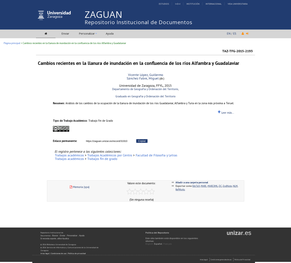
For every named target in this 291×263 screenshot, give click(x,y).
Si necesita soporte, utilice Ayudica (54, 239)
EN (228, 33)
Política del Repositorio (157, 232)
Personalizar (87, 33)
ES (234, 33)
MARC (204, 186)
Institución (193, 3)
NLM (235, 186)
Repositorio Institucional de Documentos (138, 22)
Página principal (12, 43)
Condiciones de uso (58, 253)
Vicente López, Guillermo (145, 75)
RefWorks (180, 189)
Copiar (142, 140)
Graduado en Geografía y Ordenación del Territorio (145, 96)
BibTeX (196, 186)
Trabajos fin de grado (102, 159)
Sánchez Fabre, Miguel (143, 78)
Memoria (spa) (79, 187)
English (149, 243)
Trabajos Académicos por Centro (109, 155)
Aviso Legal (204, 260)
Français (167, 243)
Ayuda (110, 33)
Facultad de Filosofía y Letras (156, 155)
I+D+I (177, 3)
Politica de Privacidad (242, 260)
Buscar (55, 236)
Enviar (65, 33)
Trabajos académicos (69, 155)
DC (220, 186)
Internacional (214, 3)
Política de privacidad (77, 253)
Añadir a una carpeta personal (192, 182)
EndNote (227, 186)
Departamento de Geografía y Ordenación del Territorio (145, 89)
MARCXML (213, 186)
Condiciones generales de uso (221, 260)
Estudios (164, 3)
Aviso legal (44, 253)
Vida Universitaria (238, 3)
